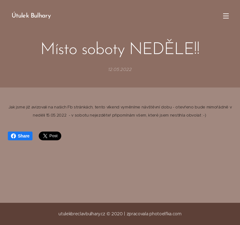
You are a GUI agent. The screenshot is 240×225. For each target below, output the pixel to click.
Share (20, 135)
